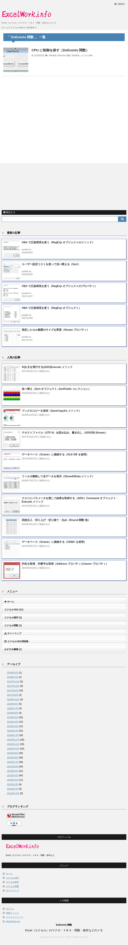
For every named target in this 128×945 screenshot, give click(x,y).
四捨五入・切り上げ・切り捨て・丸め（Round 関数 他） (56, 520)
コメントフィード (14, 917)
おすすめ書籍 (13, 649)
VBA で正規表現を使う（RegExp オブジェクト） (51, 307)
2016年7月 (12, 708)
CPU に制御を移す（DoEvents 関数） (60, 50)
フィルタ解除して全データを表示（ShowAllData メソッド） (58, 476)
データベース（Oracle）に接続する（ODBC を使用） (54, 541)
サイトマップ (12, 890)
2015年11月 (13, 744)
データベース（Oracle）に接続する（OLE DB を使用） (55, 454)
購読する (9, 212)
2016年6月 (12, 713)
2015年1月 (12, 789)
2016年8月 (12, 704)
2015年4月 (12, 775)
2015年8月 (12, 757)
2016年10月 (13, 699)
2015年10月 (13, 748)
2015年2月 (12, 784)
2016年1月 (12, 735)
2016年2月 (12, 730)
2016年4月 (12, 721)
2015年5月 (12, 771)
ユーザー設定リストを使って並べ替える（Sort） (51, 264)
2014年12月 (13, 793)
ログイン (10, 908)
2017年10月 (13, 686)
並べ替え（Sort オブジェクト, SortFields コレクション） (56, 388)
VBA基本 (53, 55)
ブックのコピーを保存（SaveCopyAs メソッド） (51, 410)
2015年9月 (12, 753)
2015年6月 (12, 766)
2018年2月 (12, 677)
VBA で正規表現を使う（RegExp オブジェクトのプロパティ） (59, 286)
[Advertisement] (64, 115)
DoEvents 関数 (63, 55)
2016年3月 (12, 726)
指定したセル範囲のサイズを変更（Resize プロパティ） (55, 329)
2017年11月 (13, 681)
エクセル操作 (13, 617)
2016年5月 (12, 717)
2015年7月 (12, 762)
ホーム (9, 873)
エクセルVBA (87, 55)
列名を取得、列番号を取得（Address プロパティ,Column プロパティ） (65, 563)
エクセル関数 (13, 625)
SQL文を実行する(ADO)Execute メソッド (47, 367)
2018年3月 (12, 672)
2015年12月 (13, 739)
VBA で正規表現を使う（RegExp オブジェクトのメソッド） (58, 242)
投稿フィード (12, 913)
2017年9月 (12, 690)
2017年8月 (12, 695)
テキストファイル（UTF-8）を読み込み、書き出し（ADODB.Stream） (64, 432)
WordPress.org (13, 921)
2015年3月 (12, 780)
